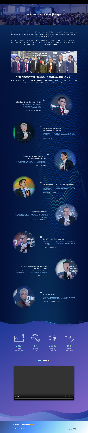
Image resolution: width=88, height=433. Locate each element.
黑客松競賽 (73, 2)
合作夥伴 (54, 2)
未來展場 (49, 2)
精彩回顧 (79, 2)
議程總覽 (45, 2)
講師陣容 (40, 2)
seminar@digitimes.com (19, 428)
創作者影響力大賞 (66, 2)
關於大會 (35, 2)
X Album (59, 2)
